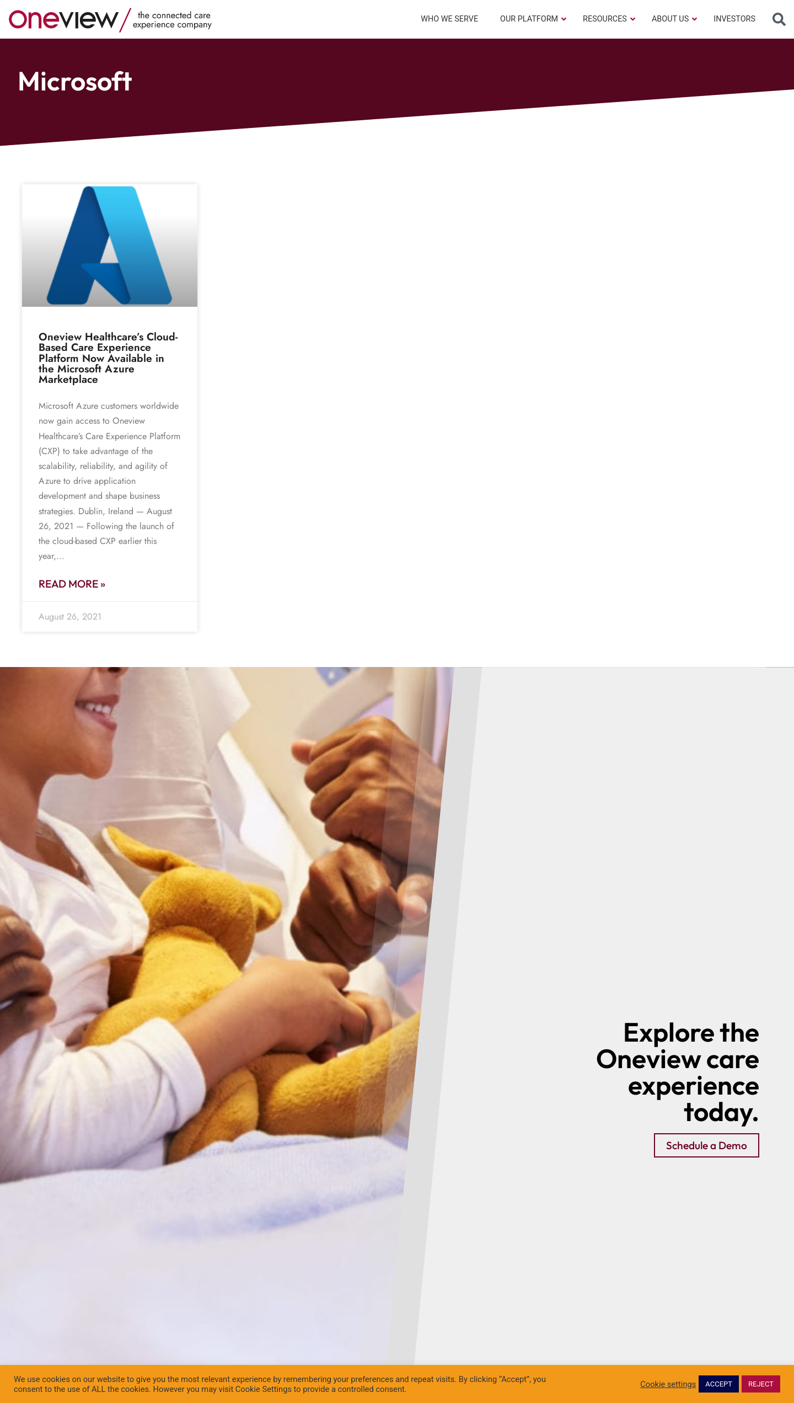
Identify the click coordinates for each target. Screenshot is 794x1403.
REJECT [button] (761, 1384)
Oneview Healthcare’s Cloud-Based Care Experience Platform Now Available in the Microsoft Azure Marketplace (108, 358)
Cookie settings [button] (668, 1384)
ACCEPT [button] (718, 1384)
